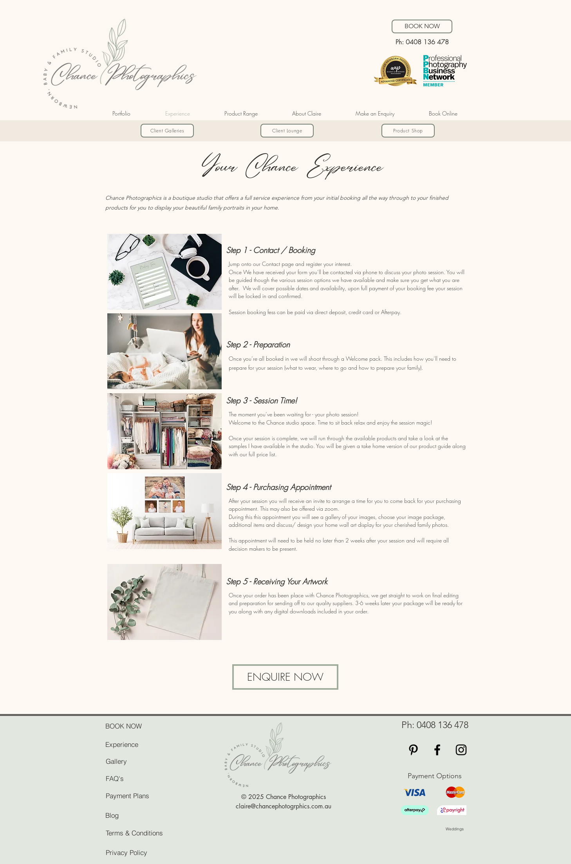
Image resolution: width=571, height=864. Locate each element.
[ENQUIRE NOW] (285, 677)
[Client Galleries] (167, 130)
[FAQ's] (133, 778)
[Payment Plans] (149, 795)
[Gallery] (133, 761)
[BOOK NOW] (422, 26)
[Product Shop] (408, 130)
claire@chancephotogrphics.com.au (283, 806)
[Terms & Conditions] (149, 833)
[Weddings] (473, 829)
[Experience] (148, 744)
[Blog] (148, 815)
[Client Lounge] (287, 130)
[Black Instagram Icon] (461, 750)
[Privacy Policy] (133, 852)
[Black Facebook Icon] (437, 750)
